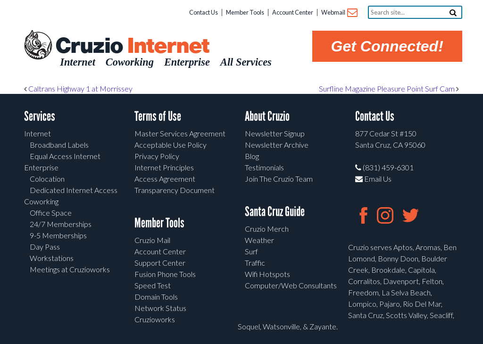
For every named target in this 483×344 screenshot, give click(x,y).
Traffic (255, 262)
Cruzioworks (154, 319)
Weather (259, 239)
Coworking (41, 201)
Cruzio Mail (152, 239)
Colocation (47, 178)
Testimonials (264, 167)
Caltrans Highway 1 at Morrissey (78, 88)
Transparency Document (174, 189)
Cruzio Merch (267, 228)
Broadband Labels (59, 144)
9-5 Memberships (58, 235)
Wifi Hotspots (267, 273)
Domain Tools (156, 296)
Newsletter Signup (275, 133)
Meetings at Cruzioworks (70, 269)
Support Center (159, 262)
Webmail (339, 12)
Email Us (373, 178)
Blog (252, 155)
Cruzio (132, 46)
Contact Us (203, 12)
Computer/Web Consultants (291, 285)
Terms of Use (157, 116)
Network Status (160, 307)
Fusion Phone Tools (165, 273)
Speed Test (152, 285)
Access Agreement (164, 178)
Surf (251, 251)
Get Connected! (387, 46)
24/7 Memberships (61, 223)
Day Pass (45, 246)
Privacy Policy (156, 155)
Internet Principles (164, 167)
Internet (37, 133)
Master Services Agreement (179, 133)
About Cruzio (267, 116)
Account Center (292, 12)
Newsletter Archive (276, 144)
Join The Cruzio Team (279, 178)
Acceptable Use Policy (170, 144)
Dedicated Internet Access (73, 189)
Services (39, 116)
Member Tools (245, 12)
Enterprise (41, 167)
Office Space (51, 212)
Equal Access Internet (65, 155)
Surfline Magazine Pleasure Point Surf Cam (389, 88)
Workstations (52, 257)
